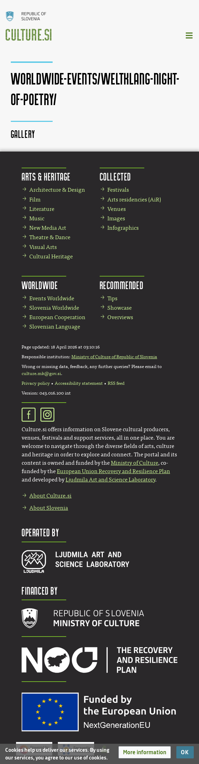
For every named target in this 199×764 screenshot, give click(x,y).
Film (34, 199)
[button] (144, 752)
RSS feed (116, 383)
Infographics (123, 228)
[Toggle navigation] (189, 35)
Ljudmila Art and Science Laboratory (110, 479)
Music (36, 218)
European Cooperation (57, 317)
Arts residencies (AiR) (134, 199)
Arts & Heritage (46, 176)
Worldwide (40, 285)
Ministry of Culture (134, 463)
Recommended (122, 285)
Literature (41, 209)
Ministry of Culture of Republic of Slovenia (114, 357)
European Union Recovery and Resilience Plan (113, 471)
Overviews (120, 317)
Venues (116, 209)
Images (116, 218)
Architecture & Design (57, 189)
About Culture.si (50, 495)
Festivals (118, 189)
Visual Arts (43, 247)
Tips (112, 298)
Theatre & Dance (49, 237)
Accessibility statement (79, 383)
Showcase (119, 307)
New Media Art (47, 228)
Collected (115, 176)
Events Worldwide (51, 298)
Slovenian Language (54, 326)
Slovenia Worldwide (54, 307)
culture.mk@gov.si (41, 373)
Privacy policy (36, 383)
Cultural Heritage (51, 256)
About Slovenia (48, 508)
